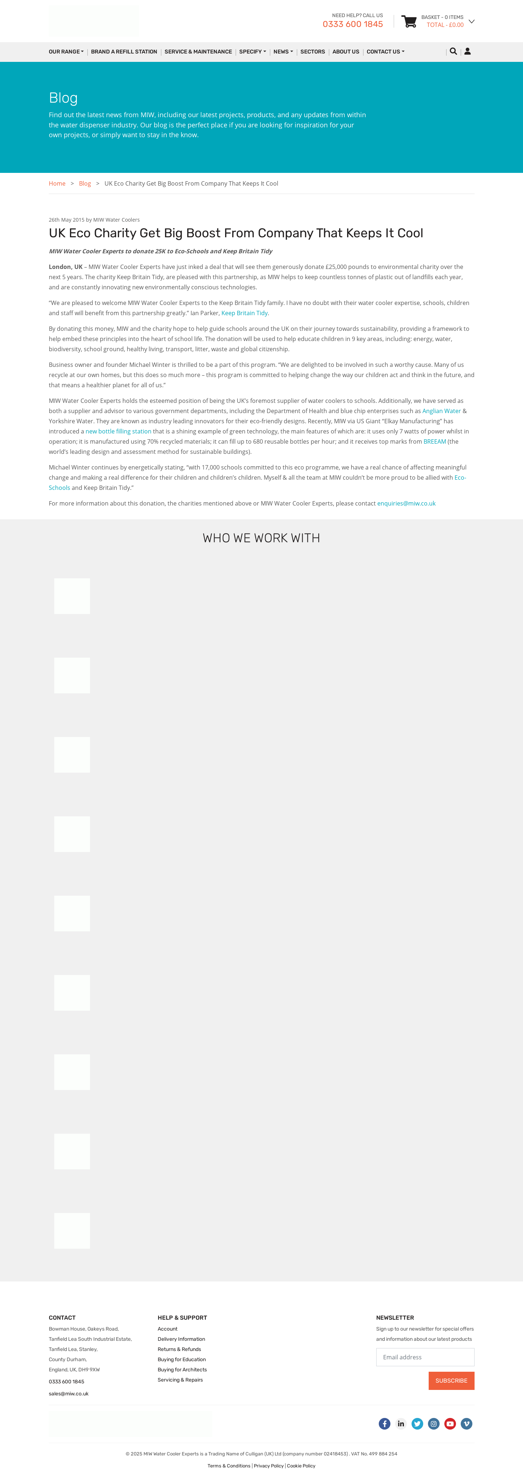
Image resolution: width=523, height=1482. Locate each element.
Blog (85, 183)
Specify (250, 51)
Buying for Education (182, 1359)
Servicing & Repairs (180, 1380)
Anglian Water (441, 411)
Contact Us (383, 51)
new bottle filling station (119, 431)
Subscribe (452, 1380)
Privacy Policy (269, 1466)
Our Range (64, 51)
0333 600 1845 (353, 24)
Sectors (312, 51)
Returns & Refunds (179, 1349)
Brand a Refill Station (124, 51)
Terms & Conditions (229, 1466)
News (281, 51)
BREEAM (435, 441)
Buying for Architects (182, 1370)
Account (167, 1329)
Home (57, 183)
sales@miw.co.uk (69, 1394)
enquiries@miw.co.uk (406, 503)
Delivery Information (181, 1339)
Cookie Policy (301, 1466)
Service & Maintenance (198, 51)
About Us (346, 51)
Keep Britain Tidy (244, 313)
